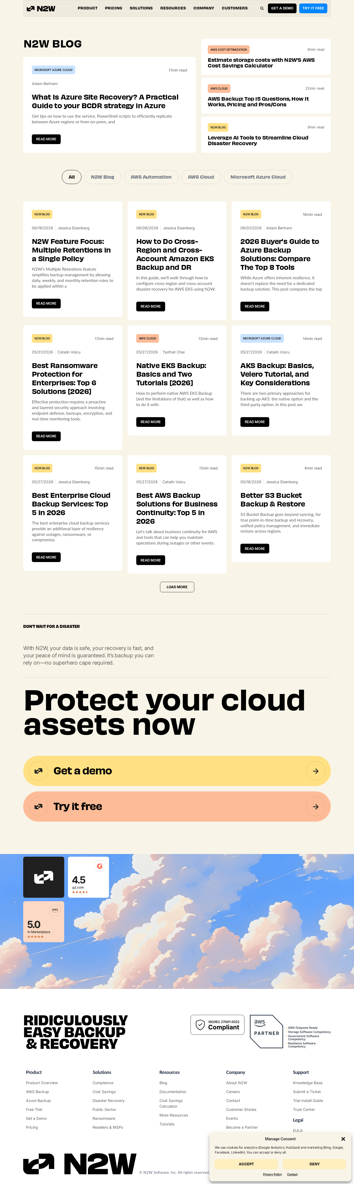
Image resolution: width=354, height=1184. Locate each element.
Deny (314, 1164)
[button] (343, 1139)
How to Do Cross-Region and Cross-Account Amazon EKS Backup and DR (175, 254)
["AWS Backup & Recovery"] (43, 1091)
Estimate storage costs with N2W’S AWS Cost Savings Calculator (261, 62)
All (72, 177)
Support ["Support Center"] (301, 1072)
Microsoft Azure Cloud (54, 70)
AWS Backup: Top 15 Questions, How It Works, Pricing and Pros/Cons (258, 101)
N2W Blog (218, 127)
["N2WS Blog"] (177, 1083)
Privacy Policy (272, 1174)
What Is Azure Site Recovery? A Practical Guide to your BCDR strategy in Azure (105, 101)
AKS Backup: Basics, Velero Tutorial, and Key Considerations (277, 374)
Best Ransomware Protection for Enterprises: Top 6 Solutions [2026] (64, 378)
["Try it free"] (43, 1109)
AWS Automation (151, 177)
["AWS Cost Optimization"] (110, 1091)
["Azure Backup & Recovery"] (43, 1100)
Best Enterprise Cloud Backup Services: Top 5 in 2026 (71, 504)
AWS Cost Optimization (228, 50)
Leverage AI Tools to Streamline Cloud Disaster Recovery (258, 140)
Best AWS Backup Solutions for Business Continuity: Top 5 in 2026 (177, 508)
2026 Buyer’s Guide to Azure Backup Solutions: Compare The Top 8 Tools (279, 254)
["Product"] (43, 1083)
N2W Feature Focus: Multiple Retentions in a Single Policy (71, 250)
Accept (246, 1164)
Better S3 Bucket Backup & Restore (272, 499)
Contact (292, 1174)
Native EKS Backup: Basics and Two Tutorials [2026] (171, 374)
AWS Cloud (219, 88)
